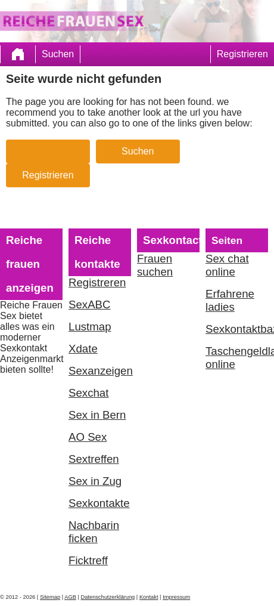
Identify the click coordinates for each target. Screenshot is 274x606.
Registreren (97, 282)
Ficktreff (88, 560)
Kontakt (148, 597)
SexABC (89, 304)
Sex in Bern (97, 415)
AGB (70, 597)
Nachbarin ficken (93, 532)
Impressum (176, 597)
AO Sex (87, 437)
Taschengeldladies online (237, 357)
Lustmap (89, 326)
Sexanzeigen (99, 370)
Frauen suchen (155, 265)
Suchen (58, 54)
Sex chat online (227, 265)
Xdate (83, 348)
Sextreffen (93, 459)
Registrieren (242, 54)
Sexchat (88, 393)
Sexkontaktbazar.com (237, 329)
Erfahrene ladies (230, 300)
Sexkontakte (99, 503)
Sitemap (50, 597)
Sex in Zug (95, 481)
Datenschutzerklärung (108, 597)
